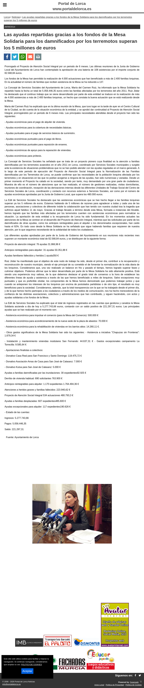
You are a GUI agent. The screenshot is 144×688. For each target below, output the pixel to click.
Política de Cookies (133, 685)
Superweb (134, 682)
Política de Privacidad (115, 685)
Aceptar (27, 671)
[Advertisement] (72, 461)
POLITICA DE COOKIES (31, 664)
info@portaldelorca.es (11, 684)
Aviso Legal (99, 685)
